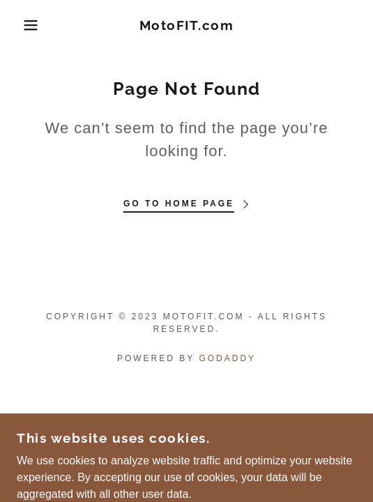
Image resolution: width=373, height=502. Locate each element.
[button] (26, 25)
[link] (186, 25)
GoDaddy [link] (227, 358)
